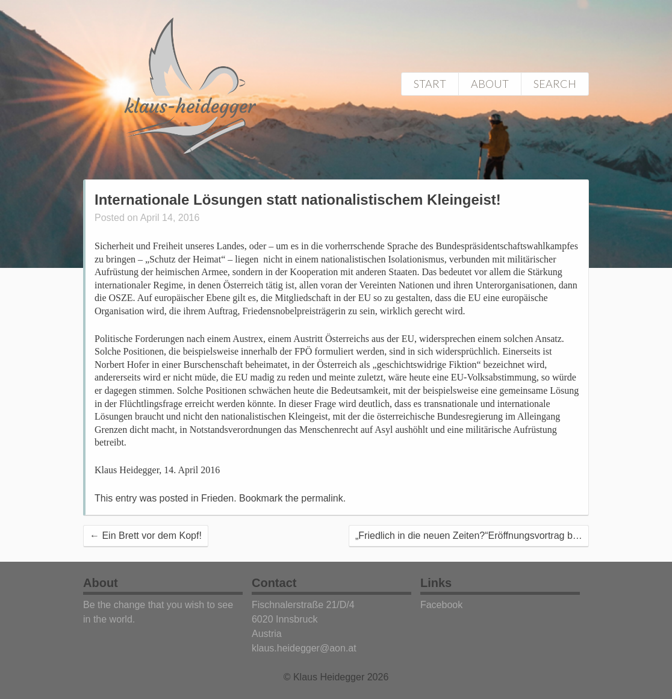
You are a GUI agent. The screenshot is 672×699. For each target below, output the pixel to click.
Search (555, 83)
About (490, 83)
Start (430, 83)
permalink (322, 498)
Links (436, 582)
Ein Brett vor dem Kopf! (146, 535)
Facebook (441, 605)
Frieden (217, 498)
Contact (274, 582)
